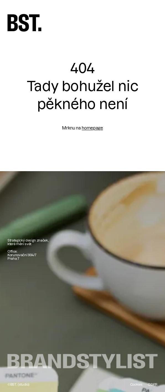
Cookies (136, 384)
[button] (150, 21)
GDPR (153, 384)
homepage (92, 128)
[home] (24, 23)
